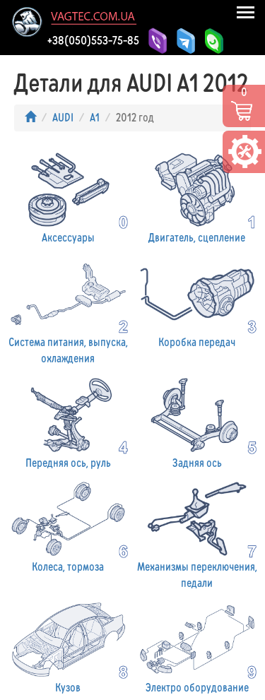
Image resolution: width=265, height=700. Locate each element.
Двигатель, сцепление (197, 196)
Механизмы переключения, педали (197, 534)
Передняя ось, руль (68, 422)
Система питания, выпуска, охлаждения (68, 309)
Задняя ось (197, 422)
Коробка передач (197, 301)
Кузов (68, 646)
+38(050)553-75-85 (93, 40)
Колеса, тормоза (68, 526)
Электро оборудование (197, 646)
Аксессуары (68, 196)
